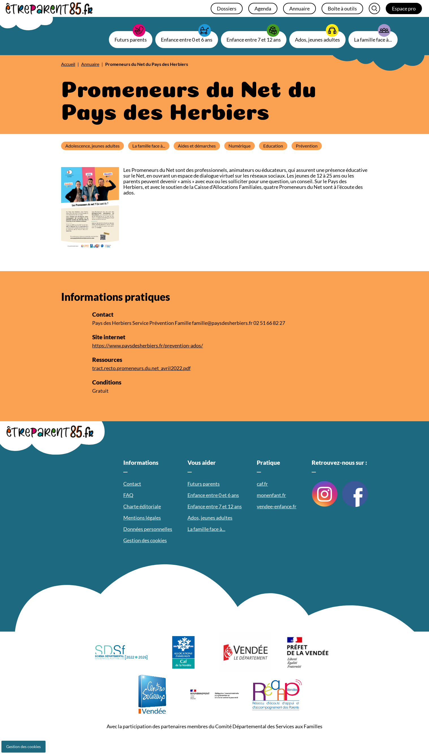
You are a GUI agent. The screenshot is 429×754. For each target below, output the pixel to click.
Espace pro (404, 8)
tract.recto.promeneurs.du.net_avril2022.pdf (141, 368)
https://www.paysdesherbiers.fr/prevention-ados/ (147, 345)
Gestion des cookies (23, 746)
